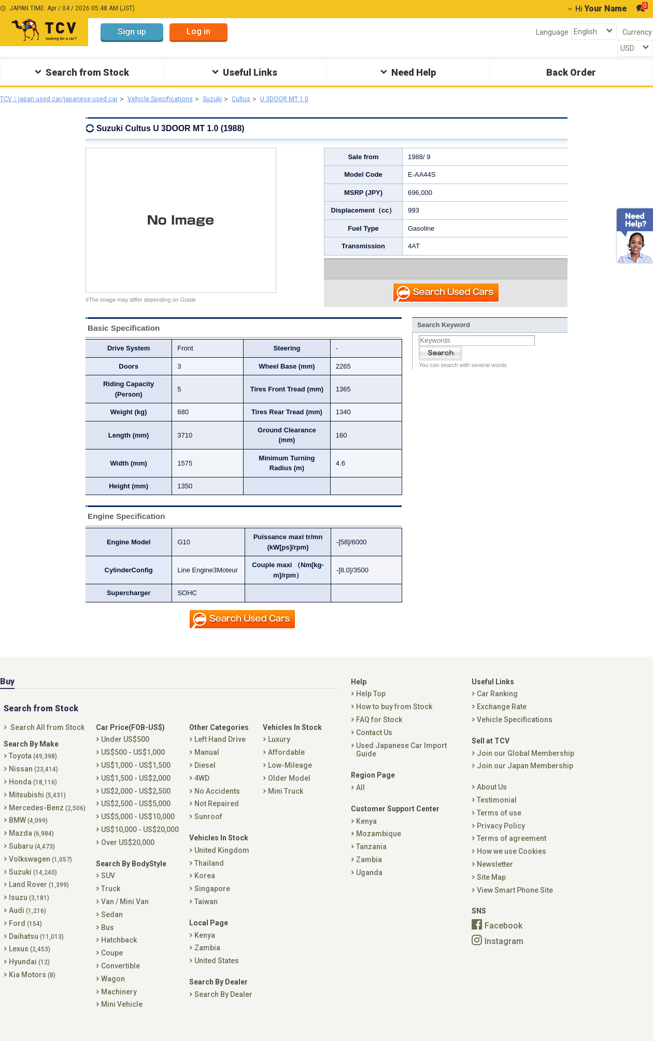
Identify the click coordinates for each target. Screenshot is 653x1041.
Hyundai (29, 972)
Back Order (571, 72)
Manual (206, 763)
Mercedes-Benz (47, 818)
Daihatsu (36, 947)
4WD (201, 789)
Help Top (371, 705)
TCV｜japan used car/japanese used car (66, 99)
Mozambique (378, 845)
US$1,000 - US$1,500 (136, 776)
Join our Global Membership (525, 764)
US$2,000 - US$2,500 (136, 802)
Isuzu (29, 908)
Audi (27, 921)
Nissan (33, 780)
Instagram (504, 952)
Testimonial (497, 811)
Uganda (369, 883)
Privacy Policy (501, 837)
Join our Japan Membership (525, 777)
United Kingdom (221, 861)
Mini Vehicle (122, 1015)
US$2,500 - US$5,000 (136, 815)
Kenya (204, 946)
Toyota (33, 767)
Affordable (286, 763)
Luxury (279, 751)
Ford (25, 934)
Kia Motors (32, 985)
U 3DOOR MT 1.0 (312, 99)
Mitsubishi (37, 805)
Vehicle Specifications (177, 99)
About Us (492, 798)
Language (552, 32)
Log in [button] (198, 31)
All (360, 798)
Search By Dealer (223, 1005)
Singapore (212, 899)
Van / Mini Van (125, 912)
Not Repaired (216, 815)
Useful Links (243, 72)
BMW (28, 831)
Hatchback (119, 951)
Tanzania (371, 857)
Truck (110, 899)
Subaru (32, 857)
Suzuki (234, 99)
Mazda (31, 844)
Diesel (205, 776)
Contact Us (374, 743)
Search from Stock (80, 72)
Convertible (120, 977)
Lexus (29, 960)
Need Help (407, 72)
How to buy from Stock (394, 717)
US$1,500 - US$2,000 (136, 789)
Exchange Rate (502, 717)
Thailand (209, 874)
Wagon (113, 990)
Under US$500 (125, 751)
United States (216, 971)
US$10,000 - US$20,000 (140, 840)
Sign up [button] (132, 31)
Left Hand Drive (220, 751)
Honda (33, 793)
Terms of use (499, 824)
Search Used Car (446, 295)
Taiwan (206, 912)
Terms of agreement (511, 850)
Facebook (503, 936)
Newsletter (495, 875)
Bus (107, 938)
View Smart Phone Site (515, 901)
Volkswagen (40, 870)
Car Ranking (497, 705)
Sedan (112, 925)
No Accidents (217, 802)
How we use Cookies (511, 862)
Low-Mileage (290, 776)
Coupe (112, 964)
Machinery (119, 1002)
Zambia (207, 959)
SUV (108, 887)
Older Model (289, 789)
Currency (637, 32)
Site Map (491, 888)
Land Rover (39, 896)
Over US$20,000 (127, 853)
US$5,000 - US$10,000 (138, 827)
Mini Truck (285, 802)
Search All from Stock (47, 738)
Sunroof (208, 827)
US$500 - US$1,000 (133, 763)
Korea (204, 887)
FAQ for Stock (379, 730)
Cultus (265, 99)
